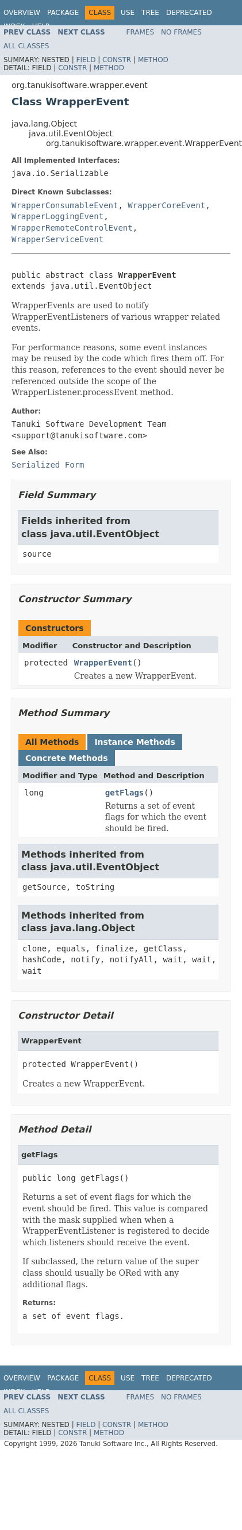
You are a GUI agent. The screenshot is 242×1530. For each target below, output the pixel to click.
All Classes (26, 46)
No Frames (181, 32)
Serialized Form (47, 464)
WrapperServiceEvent (57, 239)
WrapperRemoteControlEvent (72, 227)
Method (153, 60)
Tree (150, 13)
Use (128, 13)
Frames (140, 32)
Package (63, 13)
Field (85, 60)
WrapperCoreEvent (166, 205)
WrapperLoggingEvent (57, 216)
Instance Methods (134, 742)
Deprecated (189, 13)
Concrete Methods (66, 758)
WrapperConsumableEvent (64, 205)
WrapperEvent (103, 662)
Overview (21, 13)
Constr (116, 60)
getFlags (124, 792)
